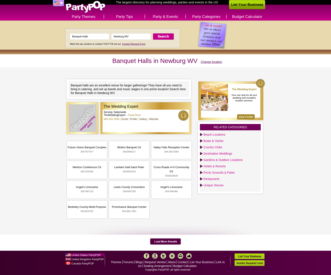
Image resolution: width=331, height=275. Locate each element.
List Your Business (202, 262)
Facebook (146, 256)
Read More (134, 115)
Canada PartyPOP (82, 263)
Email (125, 119)
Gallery (143, 119)
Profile (133, 119)
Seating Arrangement (157, 266)
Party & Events (165, 17)
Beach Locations (214, 134)
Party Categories (206, 17)
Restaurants (211, 179)
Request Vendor (155, 262)
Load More (165, 241)
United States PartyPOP (86, 255)
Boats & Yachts (213, 141)
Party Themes (83, 17)
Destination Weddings (217, 153)
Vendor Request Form (249, 263)
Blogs (139, 262)
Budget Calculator (247, 17)
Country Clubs (212, 147)
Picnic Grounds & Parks (219, 172)
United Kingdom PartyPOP (87, 259)
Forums (128, 262)
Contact (183, 262)
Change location (211, 62)
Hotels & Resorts (214, 166)
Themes (116, 262)
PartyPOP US (85, 7)
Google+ (155, 256)
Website (153, 119)
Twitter (163, 256)
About (172, 262)
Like (189, 256)
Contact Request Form (133, 44)
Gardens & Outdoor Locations (223, 160)
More (172, 256)
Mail (180, 256)
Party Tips (124, 17)
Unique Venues (213, 185)
